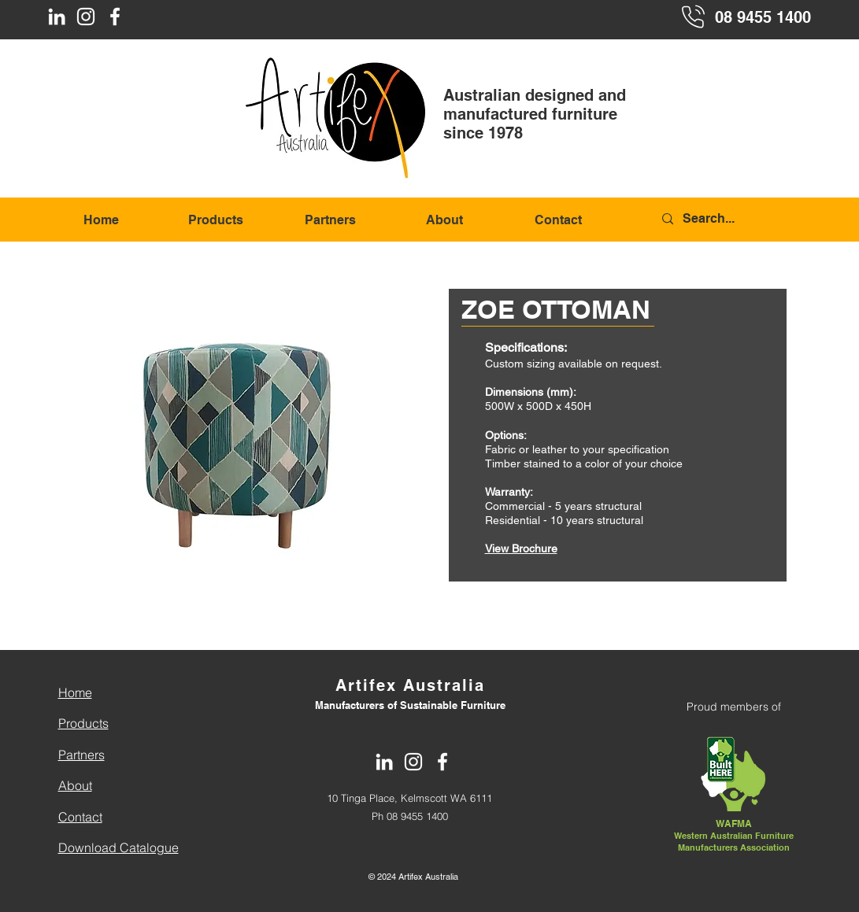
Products (83, 723)
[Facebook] (115, 16)
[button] (238, 435)
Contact (80, 817)
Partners (81, 754)
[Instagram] (86, 16)
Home (75, 692)
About (75, 785)
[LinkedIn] (56, 16)
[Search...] (735, 219)
